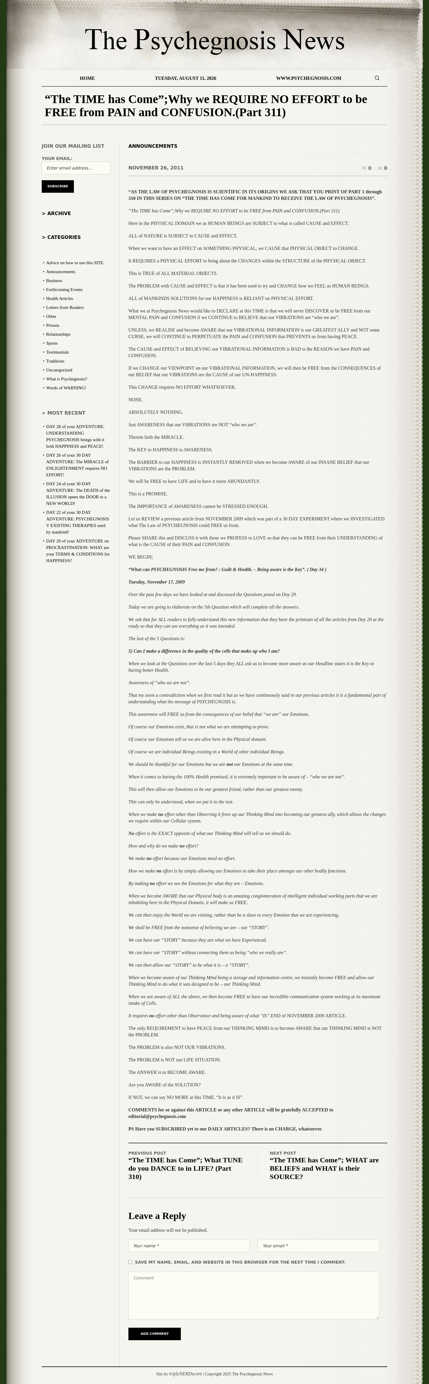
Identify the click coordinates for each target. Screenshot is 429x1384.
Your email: (57, 158)
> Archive (56, 213)
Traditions (55, 361)
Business (54, 280)
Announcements (153, 146)
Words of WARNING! (66, 387)
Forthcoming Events (64, 289)
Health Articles (59, 298)
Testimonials (57, 352)
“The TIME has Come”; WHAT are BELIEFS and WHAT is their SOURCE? (324, 1168)
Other (51, 316)
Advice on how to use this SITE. (75, 262)
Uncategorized (59, 370)
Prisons (52, 325)
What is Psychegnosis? (66, 379)
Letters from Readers (65, 307)
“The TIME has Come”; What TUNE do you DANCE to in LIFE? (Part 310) (185, 1168)
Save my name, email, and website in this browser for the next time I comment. (240, 1262)
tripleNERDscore (185, 1373)
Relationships (58, 334)
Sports (51, 343)
